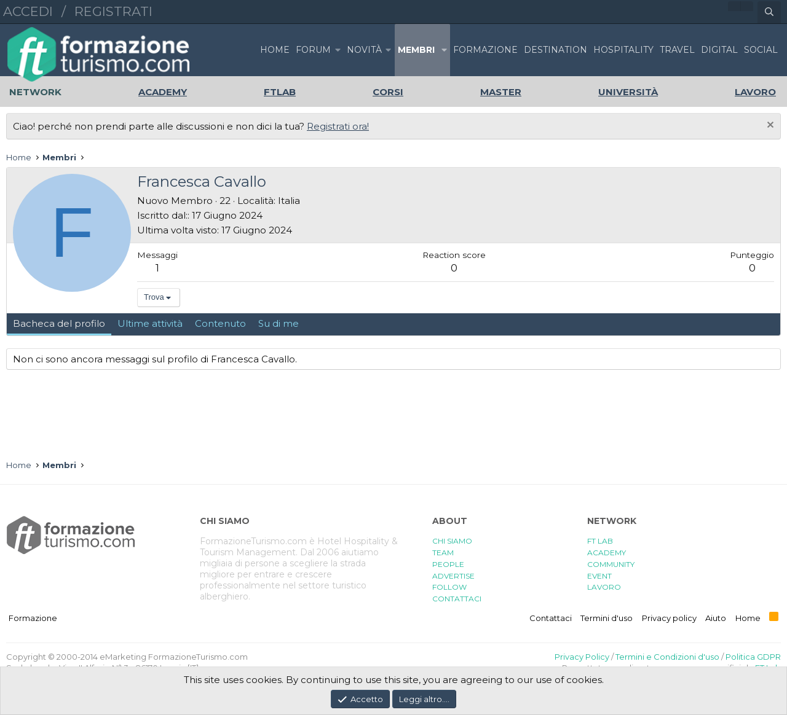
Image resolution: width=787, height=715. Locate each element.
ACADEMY (606, 552)
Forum (313, 49)
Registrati (113, 11)
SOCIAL (761, 49)
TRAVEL (677, 49)
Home (275, 49)
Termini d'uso (606, 618)
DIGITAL (719, 49)
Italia (289, 200)
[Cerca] (769, 12)
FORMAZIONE (485, 49)
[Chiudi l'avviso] (769, 126)
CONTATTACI (456, 598)
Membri (416, 49)
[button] (337, 50)
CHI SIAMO (452, 540)
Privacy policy (669, 618)
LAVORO (604, 587)
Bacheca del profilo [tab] (59, 323)
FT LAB (600, 540)
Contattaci (550, 618)
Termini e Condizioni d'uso (667, 657)
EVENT (599, 575)
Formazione (33, 618)
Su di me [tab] (278, 323)
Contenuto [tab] (220, 323)
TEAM (443, 552)
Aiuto (715, 618)
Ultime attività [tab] (150, 323)
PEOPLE (448, 564)
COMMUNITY (611, 564)
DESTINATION (555, 49)
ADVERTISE (453, 575)
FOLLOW (449, 587)
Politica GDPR (753, 657)
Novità (364, 49)
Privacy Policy (582, 657)
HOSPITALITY (623, 49)
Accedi (28, 11)
